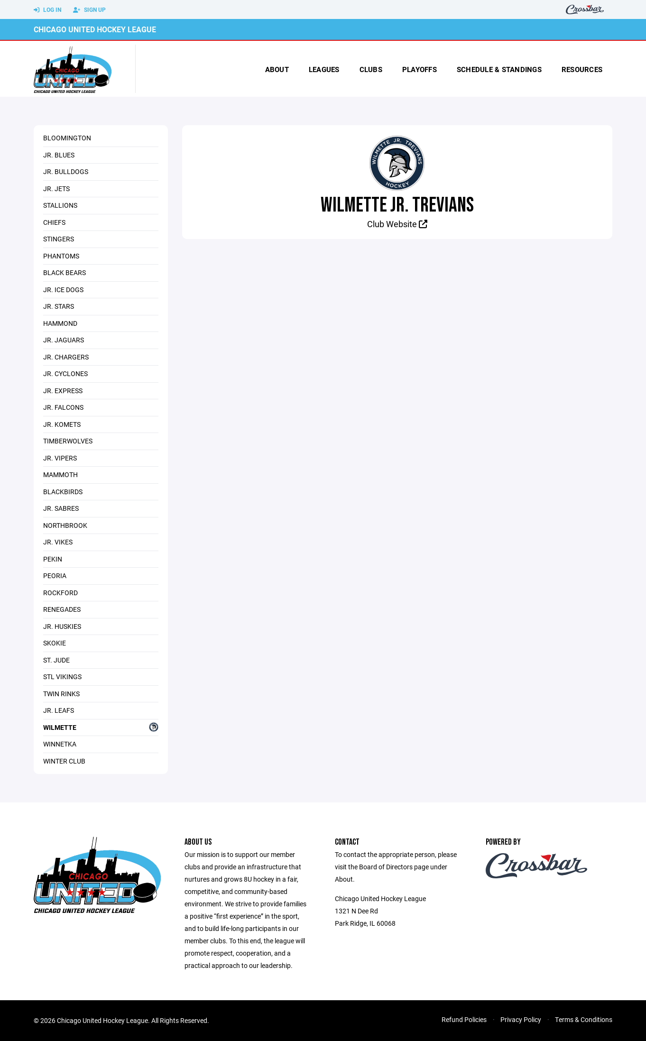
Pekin (52, 558)
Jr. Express (63, 390)
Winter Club (64, 760)
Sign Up (89, 10)
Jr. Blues (58, 154)
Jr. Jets (56, 188)
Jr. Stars (58, 306)
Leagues (324, 69)
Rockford (60, 592)
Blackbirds (63, 491)
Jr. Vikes (58, 541)
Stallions (60, 205)
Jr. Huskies (62, 626)
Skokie (54, 642)
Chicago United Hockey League (95, 29)
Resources (582, 69)
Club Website (397, 224)
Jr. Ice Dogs (63, 289)
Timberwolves (67, 440)
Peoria (54, 575)
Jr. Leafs (58, 710)
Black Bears (64, 272)
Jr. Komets (62, 424)
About (277, 69)
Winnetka (59, 743)
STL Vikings (62, 676)
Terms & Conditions (583, 1019)
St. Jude (56, 659)
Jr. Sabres (61, 508)
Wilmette (100, 727)
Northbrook (65, 525)
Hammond (60, 323)
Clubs (371, 69)
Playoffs (419, 69)
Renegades (62, 609)
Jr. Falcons (63, 407)
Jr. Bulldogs (65, 171)
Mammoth (60, 474)
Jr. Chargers (66, 356)
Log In (47, 10)
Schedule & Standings (499, 69)
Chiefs (54, 222)
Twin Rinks (61, 693)
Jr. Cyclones (65, 373)
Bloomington (67, 137)
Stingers (58, 238)
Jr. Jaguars (63, 339)
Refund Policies (464, 1019)
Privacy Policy (520, 1019)
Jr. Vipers (60, 457)
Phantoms (61, 255)
